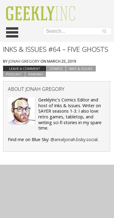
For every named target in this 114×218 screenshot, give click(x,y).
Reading (35, 74)
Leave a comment (24, 68)
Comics (56, 68)
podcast (14, 74)
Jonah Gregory (24, 61)
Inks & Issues (81, 68)
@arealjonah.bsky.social (74, 139)
